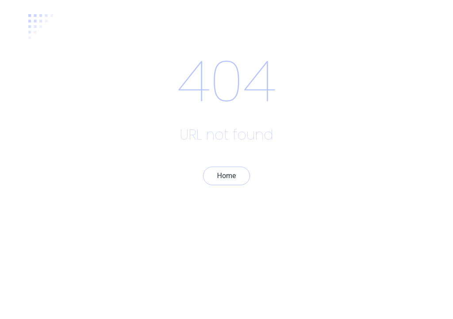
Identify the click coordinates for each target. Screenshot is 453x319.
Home (226, 175)
